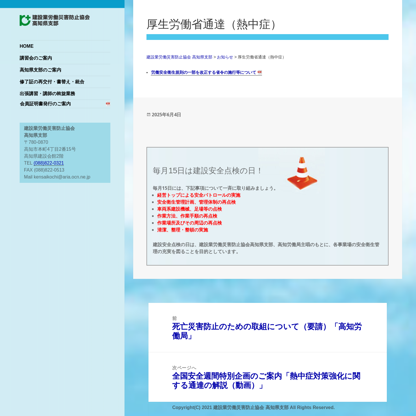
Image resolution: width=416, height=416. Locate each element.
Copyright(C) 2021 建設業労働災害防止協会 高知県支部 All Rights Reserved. (253, 407)
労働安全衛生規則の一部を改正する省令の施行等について (203, 72)
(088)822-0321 (49, 163)
